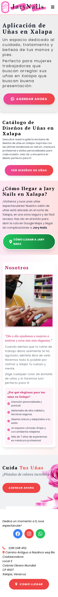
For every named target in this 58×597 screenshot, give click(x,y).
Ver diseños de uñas (29, 170)
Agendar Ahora (29, 98)
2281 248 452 (14, 548)
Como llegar (29, 584)
